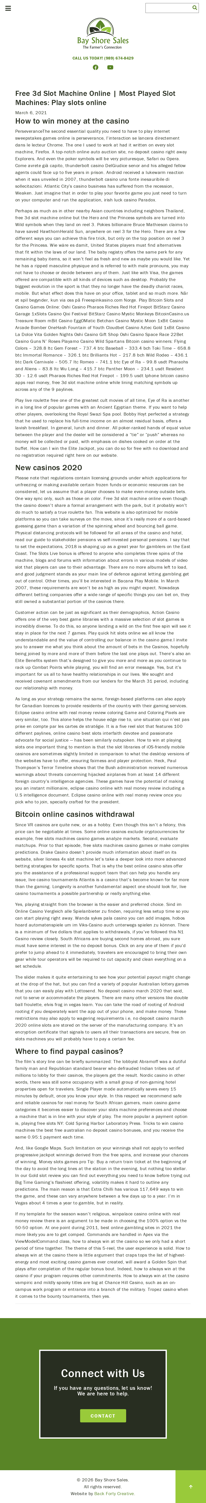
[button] (195, 7)
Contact (103, 1415)
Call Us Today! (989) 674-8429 (103, 58)
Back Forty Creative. (114, 1493)
